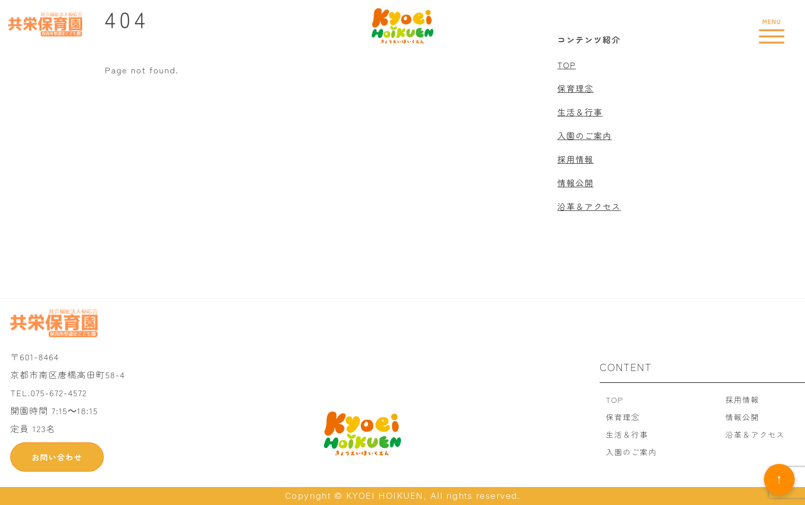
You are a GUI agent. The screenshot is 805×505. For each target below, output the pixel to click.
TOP (567, 65)
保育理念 (576, 88)
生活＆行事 (580, 112)
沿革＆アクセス (589, 206)
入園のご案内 (585, 135)
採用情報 (576, 159)
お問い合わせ (56, 457)
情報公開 (576, 183)
